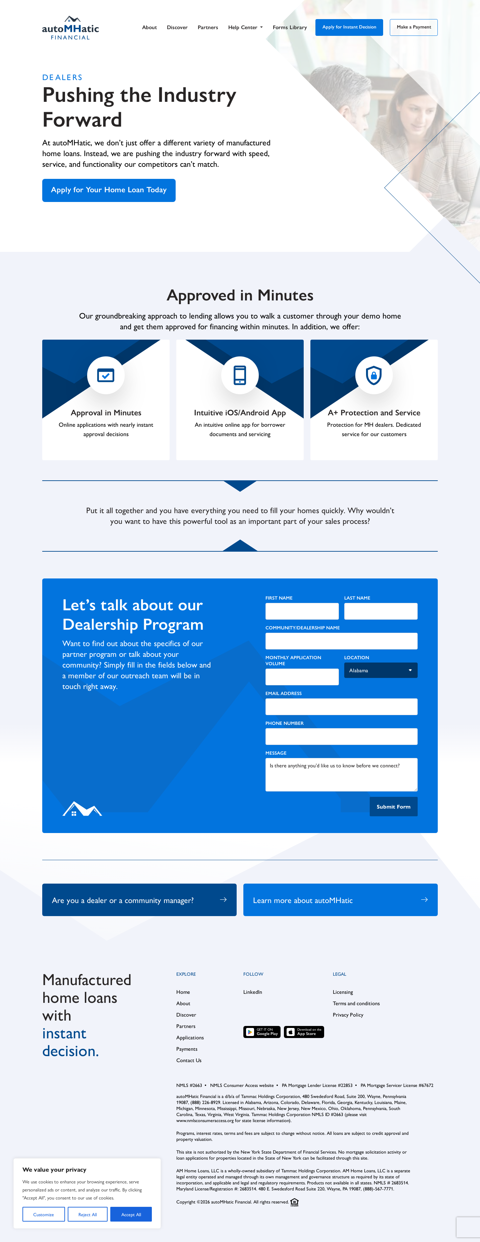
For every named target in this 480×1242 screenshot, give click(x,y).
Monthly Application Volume (293, 662)
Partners (208, 28)
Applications (190, 1039)
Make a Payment (414, 28)
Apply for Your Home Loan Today (111, 190)
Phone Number (284, 724)
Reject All (87, 1214)
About (149, 28)
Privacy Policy (348, 1016)
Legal (339, 975)
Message (276, 754)
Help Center (245, 28)
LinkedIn (252, 993)
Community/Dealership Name (302, 629)
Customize (43, 1214)
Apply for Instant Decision (349, 28)
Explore (186, 975)
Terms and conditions (356, 1005)
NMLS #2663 (189, 1087)
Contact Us (188, 1062)
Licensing (343, 993)
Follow (253, 975)
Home (183, 993)
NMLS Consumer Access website (242, 1087)
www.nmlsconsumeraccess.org (205, 1122)
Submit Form (394, 807)
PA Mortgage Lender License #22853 (317, 1087)
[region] (87, 1193)
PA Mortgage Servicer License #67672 (397, 1087)
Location (356, 659)
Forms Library (290, 28)
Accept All (131, 1214)
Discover (177, 28)
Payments (186, 1050)
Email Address (283, 694)
